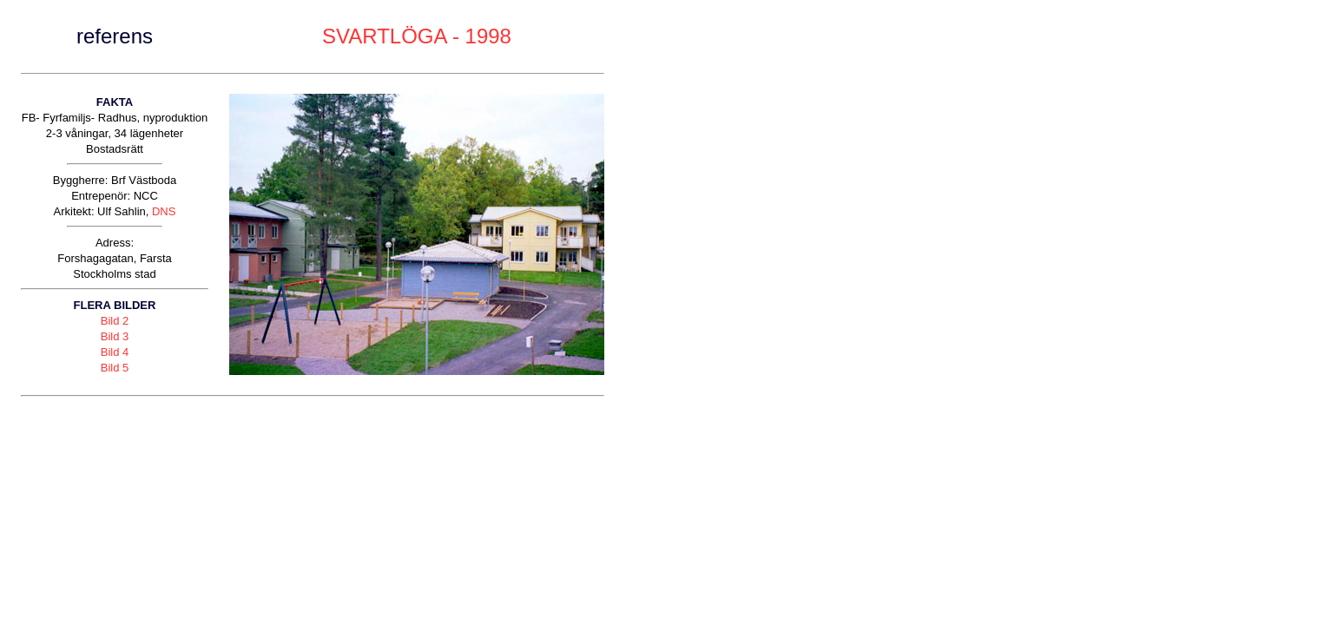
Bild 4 (115, 352)
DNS (163, 211)
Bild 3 (115, 336)
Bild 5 (115, 367)
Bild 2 (115, 320)
